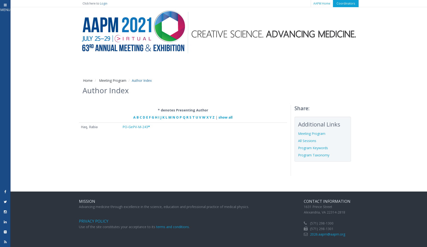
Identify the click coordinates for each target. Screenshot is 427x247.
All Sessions (307, 140)
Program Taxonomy (313, 155)
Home (88, 80)
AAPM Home (321, 3)
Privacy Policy (93, 221)
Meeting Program (112, 80)
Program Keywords (313, 148)
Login (103, 3)
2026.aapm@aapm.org (327, 234)
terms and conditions (172, 227)
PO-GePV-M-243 (136, 127)
